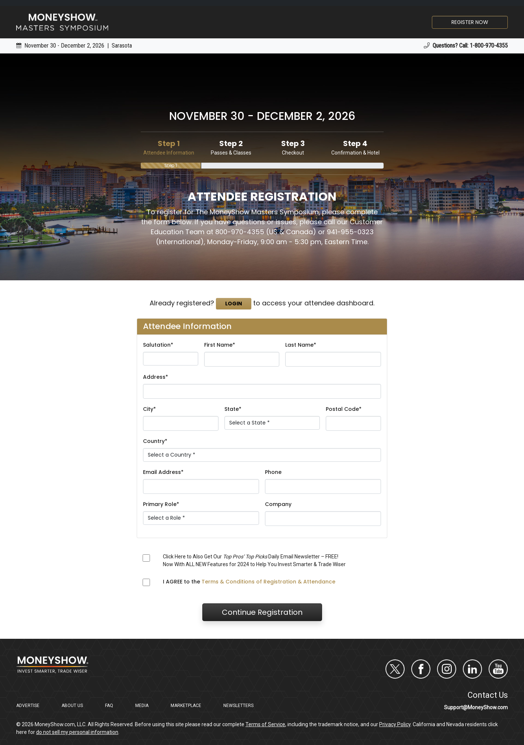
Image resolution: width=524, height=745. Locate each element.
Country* (155, 441)
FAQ (109, 705)
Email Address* (163, 472)
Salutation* (158, 345)
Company (278, 504)
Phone (273, 472)
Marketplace (186, 705)
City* (149, 409)
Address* (155, 377)
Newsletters (238, 705)
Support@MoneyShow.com (476, 707)
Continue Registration (262, 612)
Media (142, 705)
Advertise (27, 705)
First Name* (219, 345)
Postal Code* (343, 409)
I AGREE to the (249, 581)
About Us (72, 705)
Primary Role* (161, 504)
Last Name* (300, 345)
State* (232, 409)
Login (233, 303)
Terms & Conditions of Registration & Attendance (268, 581)
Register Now (469, 22)
